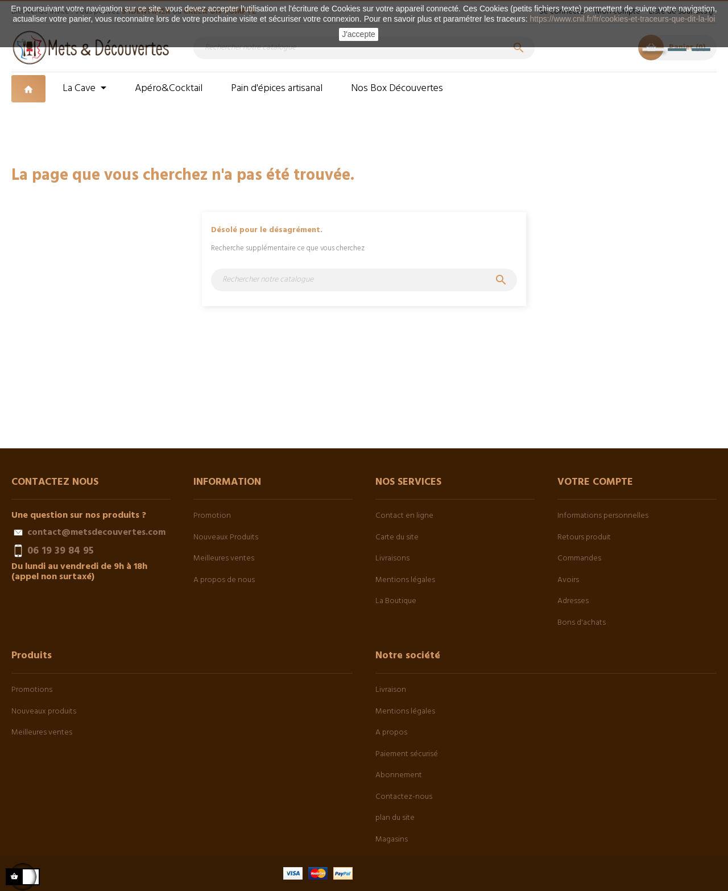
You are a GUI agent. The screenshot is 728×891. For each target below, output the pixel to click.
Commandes (579, 558)
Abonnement (398, 775)
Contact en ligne (404, 515)
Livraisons (392, 558)
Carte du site (397, 537)
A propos (391, 732)
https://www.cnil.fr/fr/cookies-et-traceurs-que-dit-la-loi (622, 18)
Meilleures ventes (223, 558)
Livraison (390, 689)
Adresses (573, 601)
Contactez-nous (403, 796)
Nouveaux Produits (225, 537)
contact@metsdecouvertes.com (96, 532)
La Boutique (395, 601)
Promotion (212, 515)
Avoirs (568, 580)
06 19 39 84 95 (60, 551)
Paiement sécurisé (406, 754)
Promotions (31, 689)
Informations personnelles (602, 515)
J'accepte (358, 34)
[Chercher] (364, 47)
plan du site (395, 817)
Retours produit (584, 537)
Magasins (391, 839)
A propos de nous (224, 580)
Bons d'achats (581, 622)
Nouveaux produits (43, 711)
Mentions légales (405, 580)
